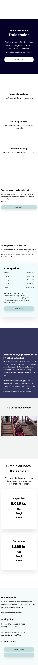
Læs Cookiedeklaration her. (11, 613)
